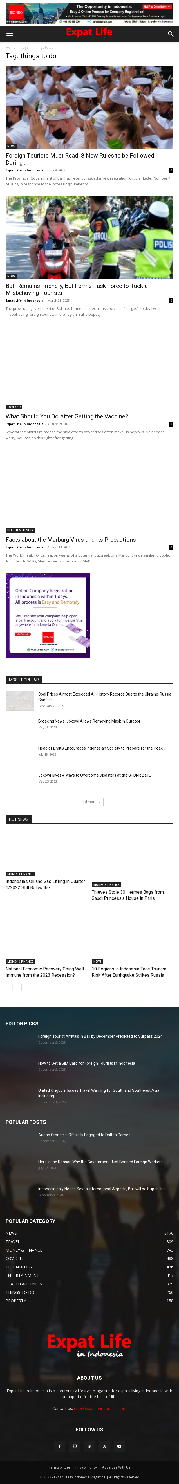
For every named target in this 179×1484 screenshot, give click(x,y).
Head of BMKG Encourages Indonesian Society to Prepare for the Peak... (101, 748)
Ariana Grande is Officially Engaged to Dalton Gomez (84, 1135)
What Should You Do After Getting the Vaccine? (67, 416)
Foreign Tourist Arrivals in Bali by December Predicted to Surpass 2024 (100, 1036)
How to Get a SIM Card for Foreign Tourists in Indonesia (86, 1063)
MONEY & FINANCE (20, 885)
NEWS (11, 146)
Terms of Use (59, 1467)
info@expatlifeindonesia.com (100, 1408)
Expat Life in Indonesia (25, 170)
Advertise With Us (116, 1467)
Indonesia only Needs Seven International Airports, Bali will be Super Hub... (103, 1189)
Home (10, 47)
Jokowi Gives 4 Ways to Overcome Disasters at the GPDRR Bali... (94, 775)
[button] (10, 34)
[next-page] (18, 987)
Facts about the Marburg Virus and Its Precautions (71, 539)
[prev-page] (9, 987)
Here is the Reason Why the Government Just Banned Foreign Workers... (101, 1162)
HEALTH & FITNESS (20, 530)
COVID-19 (14, 407)
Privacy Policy (86, 1467)
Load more (89, 801)
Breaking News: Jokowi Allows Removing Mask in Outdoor (89, 721)
